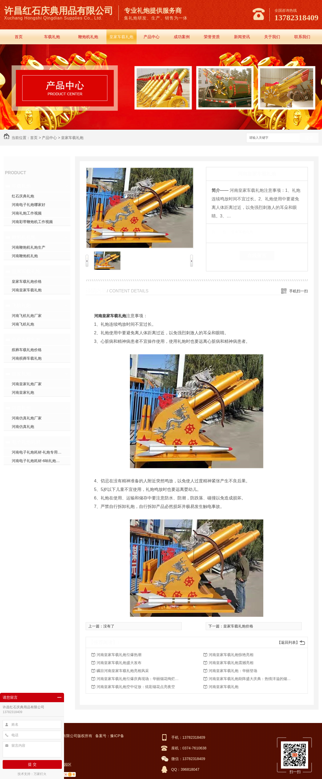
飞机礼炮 (21, 305)
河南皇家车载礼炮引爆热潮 (119, 655)
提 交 (32, 764)
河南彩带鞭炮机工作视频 (32, 222)
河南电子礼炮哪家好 (28, 204)
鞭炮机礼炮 (88, 36)
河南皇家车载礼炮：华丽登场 (233, 671)
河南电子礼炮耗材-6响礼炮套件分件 (41, 461)
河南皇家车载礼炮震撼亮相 (231, 663)
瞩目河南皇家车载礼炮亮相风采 (123, 671)
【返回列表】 (288, 642)
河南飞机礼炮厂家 (27, 315)
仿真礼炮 (21, 408)
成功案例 (182, 36)
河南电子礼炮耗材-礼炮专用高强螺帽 (41, 452)
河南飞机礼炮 (23, 324)
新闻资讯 (242, 36)
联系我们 (302, 36)
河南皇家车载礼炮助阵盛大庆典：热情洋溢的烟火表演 (251, 679)
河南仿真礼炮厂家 (27, 418)
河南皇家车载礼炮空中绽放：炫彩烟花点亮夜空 (136, 687)
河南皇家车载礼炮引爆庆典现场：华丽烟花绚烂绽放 (139, 679)
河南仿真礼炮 (23, 426)
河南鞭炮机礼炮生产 (28, 247)
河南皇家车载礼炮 (27, 290)
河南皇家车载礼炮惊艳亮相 (231, 655)
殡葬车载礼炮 (26, 339)
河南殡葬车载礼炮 (27, 358)
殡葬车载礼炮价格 (27, 350)
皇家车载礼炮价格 (27, 281)
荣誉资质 (212, 36)
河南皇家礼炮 (23, 392)
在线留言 (257, 255)
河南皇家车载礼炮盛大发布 (119, 663)
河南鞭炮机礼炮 (25, 256)
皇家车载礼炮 (121, 36)
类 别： (221, 232)
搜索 (309, 138)
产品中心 (152, 36)
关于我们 (272, 36)
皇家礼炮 (21, 373)
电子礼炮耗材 (26, 442)
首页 (19, 36)
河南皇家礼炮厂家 (27, 384)
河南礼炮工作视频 (27, 213)
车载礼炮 (52, 36)
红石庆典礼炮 (23, 196)
